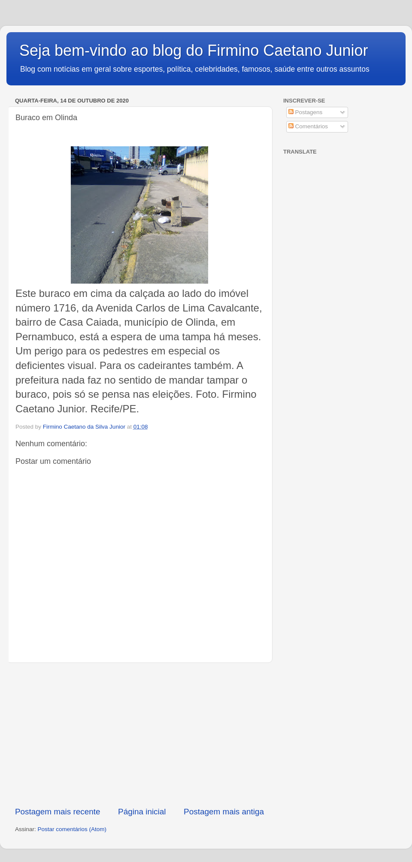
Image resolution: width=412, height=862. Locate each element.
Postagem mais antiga (224, 811)
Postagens (305, 112)
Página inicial (142, 811)
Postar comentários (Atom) (72, 829)
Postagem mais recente (57, 811)
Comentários (308, 126)
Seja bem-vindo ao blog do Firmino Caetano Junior (193, 50)
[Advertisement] (139, 734)
